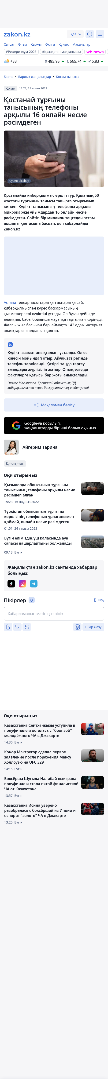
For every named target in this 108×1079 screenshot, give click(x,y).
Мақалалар (81, 44)
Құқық (64, 44)
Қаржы (36, 44)
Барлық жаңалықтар (34, 76)
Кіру (101, 600)
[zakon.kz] (17, 34)
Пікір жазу (93, 627)
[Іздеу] (90, 34)
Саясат (9, 44)
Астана (10, 302)
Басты (8, 76)
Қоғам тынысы (67, 76)
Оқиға (50, 44)
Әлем (22, 44)
